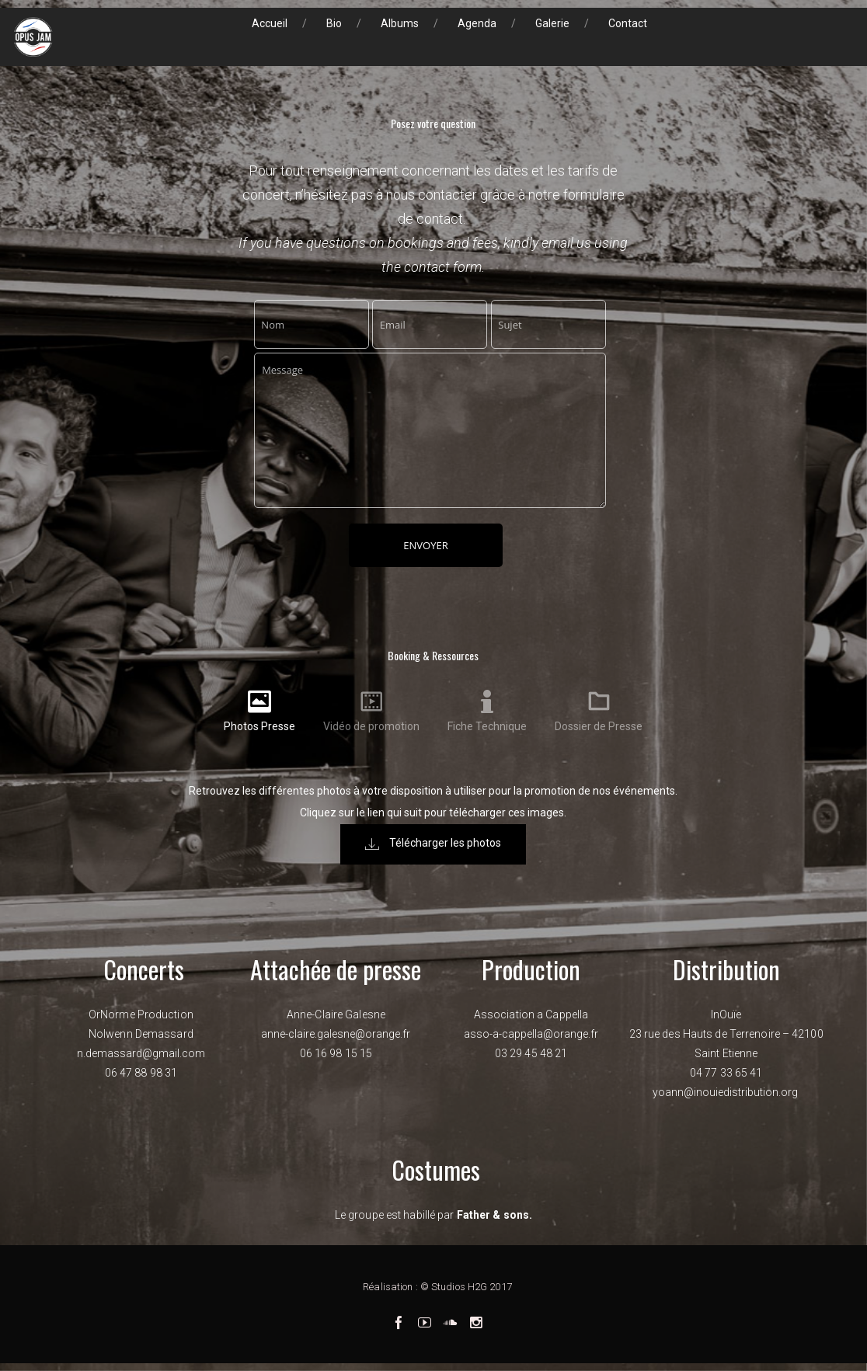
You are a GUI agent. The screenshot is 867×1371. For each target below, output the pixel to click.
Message (430, 430)
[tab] (259, 710)
